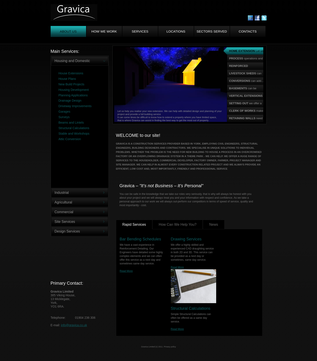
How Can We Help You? (177, 224)
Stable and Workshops (74, 133)
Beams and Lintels (71, 122)
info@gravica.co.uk (74, 325)
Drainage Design (70, 100)
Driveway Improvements (75, 106)
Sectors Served (212, 31)
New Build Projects (72, 84)
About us (68, 31)
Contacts (247, 31)
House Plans (67, 79)
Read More (126, 271)
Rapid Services (134, 224)
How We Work (104, 31)
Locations (175, 31)
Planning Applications (73, 95)
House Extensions (71, 73)
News (213, 224)
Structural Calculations (74, 128)
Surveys (64, 117)
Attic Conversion (70, 139)
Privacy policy (170, 347)
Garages (64, 111)
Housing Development (74, 90)
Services (140, 31)
